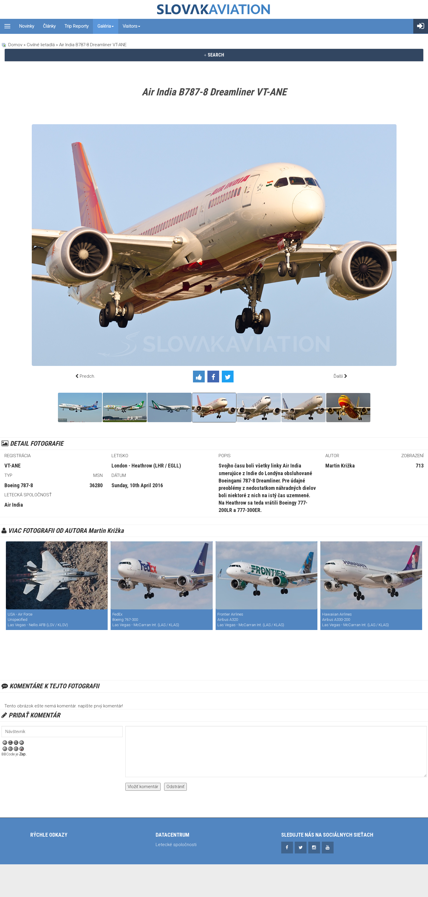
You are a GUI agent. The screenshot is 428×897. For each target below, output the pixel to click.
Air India (13, 505)
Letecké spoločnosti (176, 844)
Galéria (105, 26)
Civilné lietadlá (41, 44)
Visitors (131, 26)
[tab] (214, 55)
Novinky (26, 26)
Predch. (87, 376)
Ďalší (338, 376)
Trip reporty (76, 26)
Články (49, 26)
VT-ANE (12, 465)
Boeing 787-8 (18, 485)
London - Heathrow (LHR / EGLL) (146, 465)
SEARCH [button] (214, 55)
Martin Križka (340, 465)
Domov (15, 44)
